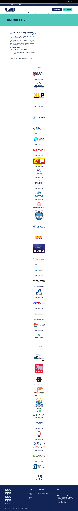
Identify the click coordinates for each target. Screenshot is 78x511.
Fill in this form (22, 58)
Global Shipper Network (61, 12)
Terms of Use (7, 508)
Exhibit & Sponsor (34, 12)
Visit (41, 12)
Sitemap (26, 508)
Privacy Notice (14, 508)
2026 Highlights (47, 12)
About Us (69, 12)
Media (53, 12)
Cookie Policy (21, 508)
